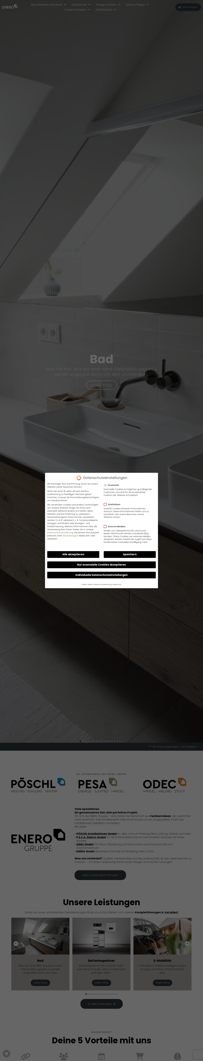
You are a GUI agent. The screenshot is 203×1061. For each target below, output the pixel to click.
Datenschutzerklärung (60, 532)
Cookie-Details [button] (87, 584)
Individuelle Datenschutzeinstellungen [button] (101, 575)
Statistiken (113, 504)
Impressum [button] (116, 584)
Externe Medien (116, 526)
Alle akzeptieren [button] (73, 554)
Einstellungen (70, 535)
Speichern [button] (130, 554)
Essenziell (112, 485)
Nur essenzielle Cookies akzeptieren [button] (101, 564)
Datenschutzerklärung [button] (102, 584)
